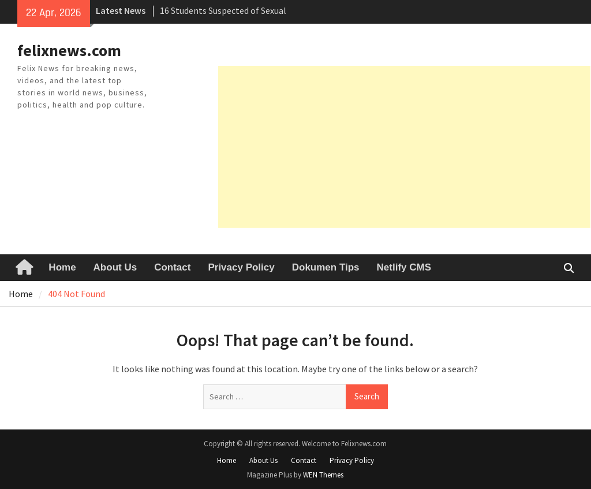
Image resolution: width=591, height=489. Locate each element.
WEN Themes (323, 475)
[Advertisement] (404, 147)
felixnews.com (69, 50)
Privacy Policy (241, 267)
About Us (115, 267)
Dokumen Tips (326, 267)
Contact (172, 267)
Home (62, 267)
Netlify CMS (404, 267)
